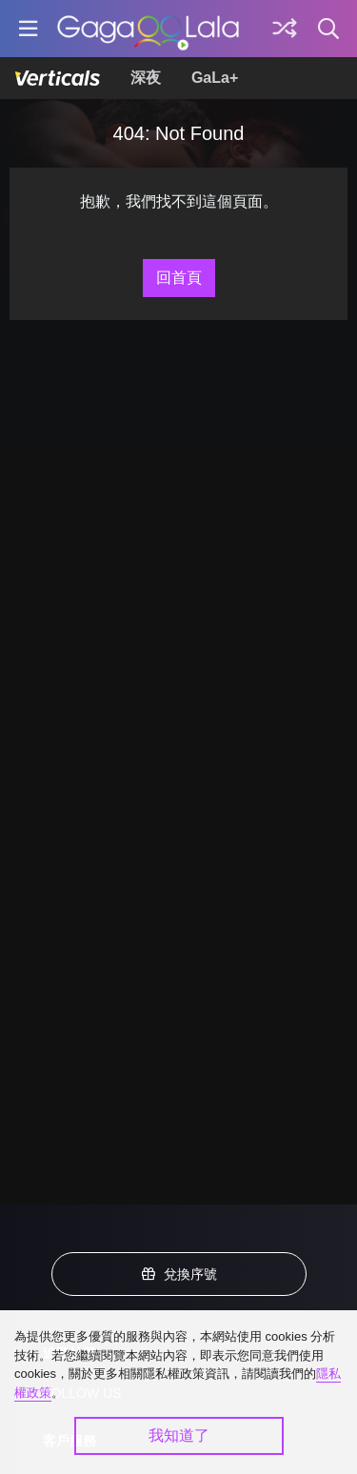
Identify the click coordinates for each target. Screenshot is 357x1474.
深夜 (145, 78)
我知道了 (179, 1435)
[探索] (285, 29)
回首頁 (179, 277)
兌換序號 (179, 1274)
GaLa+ (214, 78)
